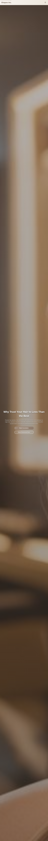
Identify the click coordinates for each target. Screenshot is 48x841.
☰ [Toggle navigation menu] (46, 2)
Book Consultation (24, 428)
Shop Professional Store (24, 432)
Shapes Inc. (6, 2)
